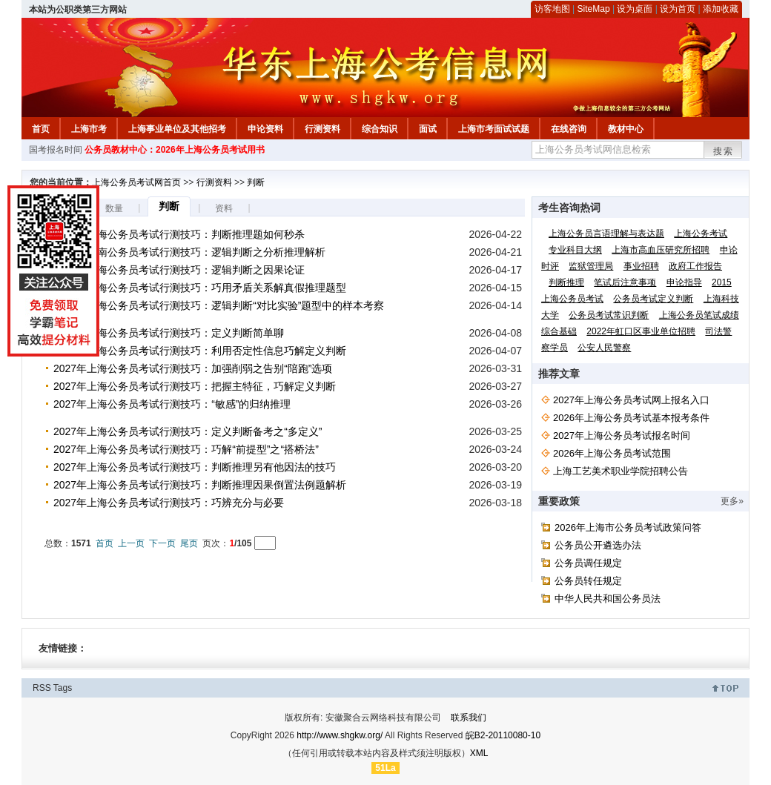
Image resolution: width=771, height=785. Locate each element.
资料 (224, 208)
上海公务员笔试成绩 (699, 315)
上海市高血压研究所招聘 (660, 250)
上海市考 (89, 129)
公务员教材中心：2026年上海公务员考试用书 (175, 150)
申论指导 (684, 282)
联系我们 (468, 717)
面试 (428, 129)
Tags (62, 688)
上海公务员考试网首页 (136, 182)
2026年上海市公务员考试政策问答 (628, 527)
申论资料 (265, 129)
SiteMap (594, 9)
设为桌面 (634, 9)
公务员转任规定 (588, 580)
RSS (42, 688)
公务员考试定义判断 (653, 299)
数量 (114, 208)
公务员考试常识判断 (609, 315)
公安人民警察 (604, 347)
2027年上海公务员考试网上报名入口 (631, 399)
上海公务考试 (700, 233)
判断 (256, 182)
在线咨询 (568, 129)
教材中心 (625, 129)
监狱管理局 (591, 266)
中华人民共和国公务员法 (608, 598)
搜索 (723, 151)
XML (479, 753)
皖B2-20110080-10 (503, 735)
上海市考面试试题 (493, 129)
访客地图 (552, 9)
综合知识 (379, 129)
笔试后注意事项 (625, 282)
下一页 (162, 543)
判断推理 (566, 282)
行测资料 (322, 129)
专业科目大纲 (575, 250)
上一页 (131, 543)
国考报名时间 (55, 150)
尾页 (189, 543)
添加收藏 (720, 9)
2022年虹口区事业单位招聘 (640, 331)
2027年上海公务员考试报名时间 (621, 435)
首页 (41, 129)
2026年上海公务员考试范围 (612, 453)
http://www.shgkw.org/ (340, 735)
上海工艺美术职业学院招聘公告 (620, 471)
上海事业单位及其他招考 (177, 129)
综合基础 (559, 331)
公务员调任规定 (588, 563)
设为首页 (677, 9)
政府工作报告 (695, 266)
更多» (732, 501)
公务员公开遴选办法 (598, 545)
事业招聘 (641, 266)
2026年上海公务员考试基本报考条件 (631, 417)
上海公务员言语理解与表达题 (606, 233)
